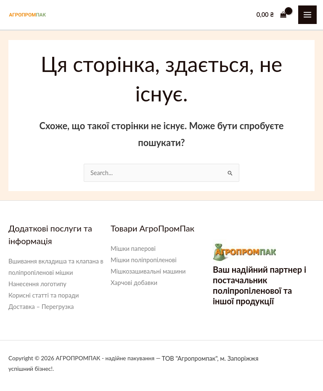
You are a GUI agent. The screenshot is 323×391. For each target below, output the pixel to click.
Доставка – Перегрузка (41, 306)
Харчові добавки (134, 282)
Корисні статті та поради (43, 295)
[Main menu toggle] (307, 14)
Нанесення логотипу (37, 283)
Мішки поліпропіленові (144, 259)
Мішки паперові (133, 248)
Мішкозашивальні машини (148, 271)
